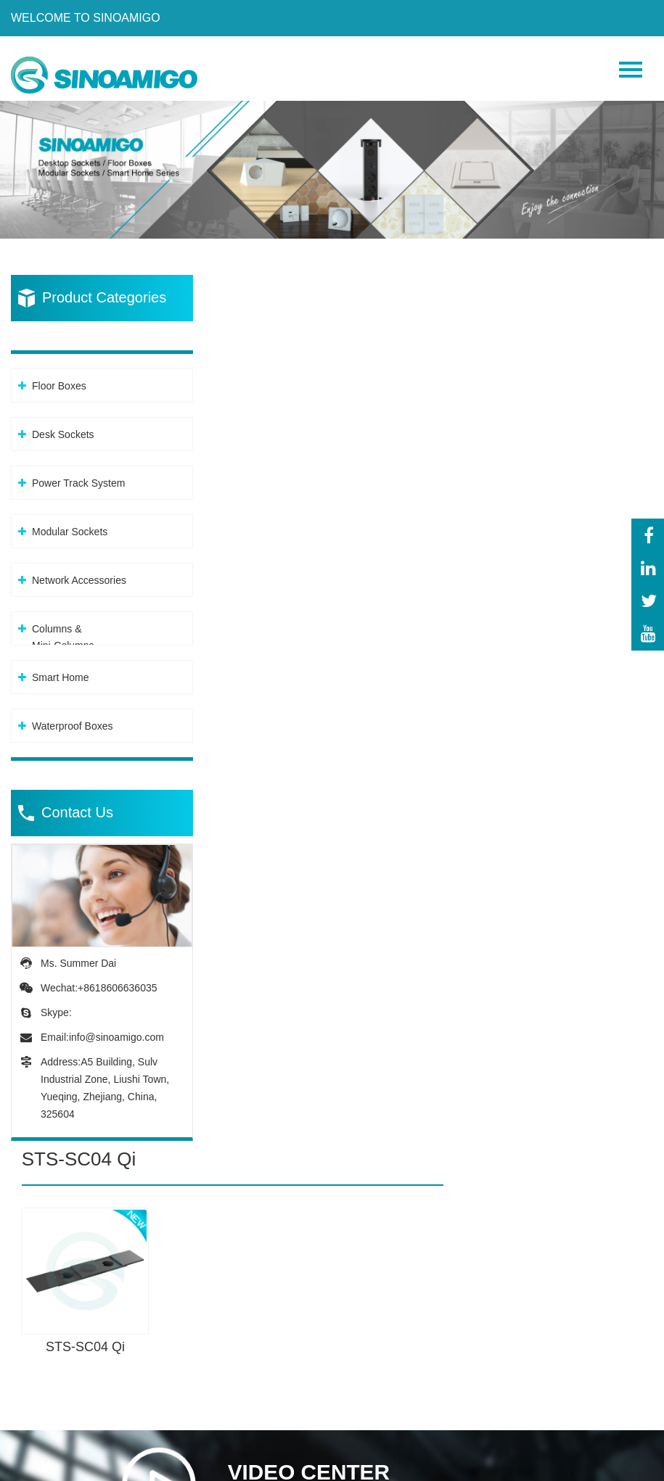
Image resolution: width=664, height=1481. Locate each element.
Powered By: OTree (72, 1466)
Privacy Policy (179, 1466)
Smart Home (60, 669)
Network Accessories (79, 572)
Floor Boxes (59, 378)
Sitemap (286, 1466)
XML (242, 1466)
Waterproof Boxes (72, 718)
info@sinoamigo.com (116, 1029)
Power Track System (78, 475)
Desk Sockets (63, 426)
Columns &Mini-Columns (63, 629)
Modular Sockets (69, 523)
